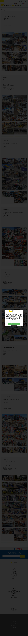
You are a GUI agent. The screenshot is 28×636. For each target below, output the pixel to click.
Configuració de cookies (14, 325)
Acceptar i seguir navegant (14, 323)
